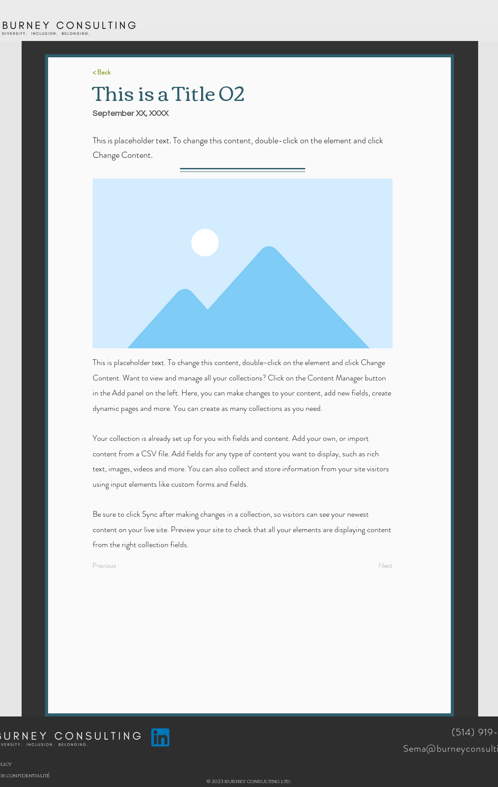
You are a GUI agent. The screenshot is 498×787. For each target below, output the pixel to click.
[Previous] (121, 565)
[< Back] (122, 72)
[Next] (370, 565)
